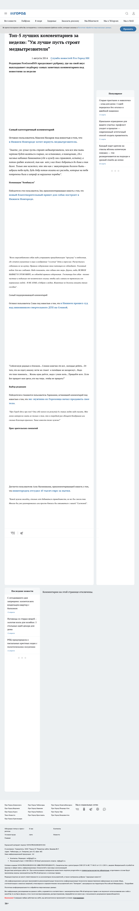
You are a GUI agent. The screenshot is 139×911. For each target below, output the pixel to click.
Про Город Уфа (57, 812)
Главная (7, 838)
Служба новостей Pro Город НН (70, 58)
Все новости (10, 21)
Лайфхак (25, 21)
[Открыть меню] (5, 13)
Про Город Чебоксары (36, 805)
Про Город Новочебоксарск (61, 805)
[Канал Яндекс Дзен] (97, 809)
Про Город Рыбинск (35, 812)
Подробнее (129, 883)
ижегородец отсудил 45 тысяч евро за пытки (42, 490)
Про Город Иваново (35, 808)
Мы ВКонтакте (91, 21)
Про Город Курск (11, 812)
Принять (128, 29)
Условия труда (10, 835)
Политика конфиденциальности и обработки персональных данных (30, 887)
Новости (56, 835)
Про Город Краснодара (13, 819)
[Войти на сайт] (133, 13)
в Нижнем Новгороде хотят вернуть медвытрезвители (43, 141)
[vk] (13, 533)
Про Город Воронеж (12, 808)
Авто (31, 835)
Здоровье (51, 21)
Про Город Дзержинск (13, 805)
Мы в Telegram (111, 21)
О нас (31, 829)
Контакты (57, 829)
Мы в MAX (129, 21)
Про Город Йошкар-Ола (60, 808)
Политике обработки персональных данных (94, 28)
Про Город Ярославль (36, 815)
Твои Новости (10, 815)
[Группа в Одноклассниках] (84, 809)
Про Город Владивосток (60, 815)
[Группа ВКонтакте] (77, 809)
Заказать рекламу (70, 21)
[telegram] (22, 533)
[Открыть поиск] (126, 13)
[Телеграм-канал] (90, 809)
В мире (38, 21)
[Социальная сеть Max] (104, 809)
